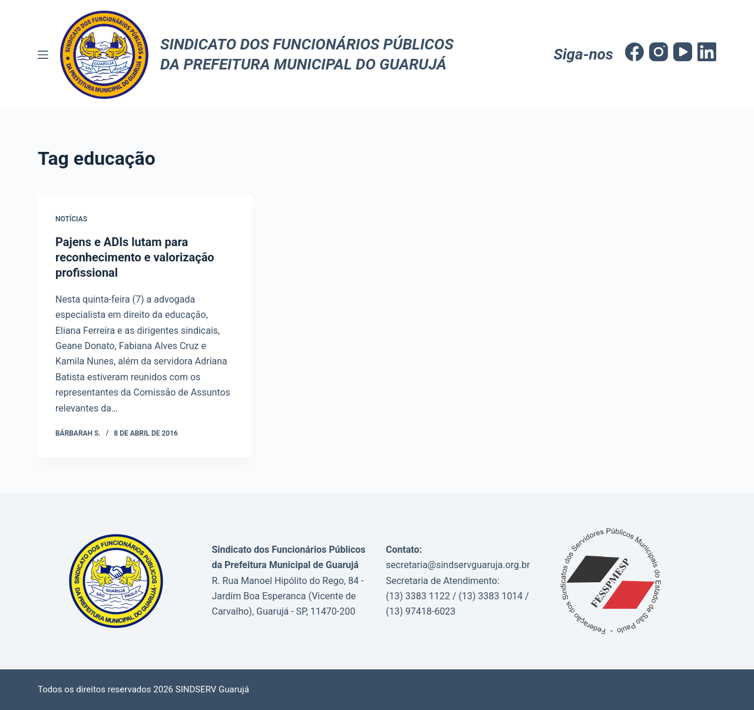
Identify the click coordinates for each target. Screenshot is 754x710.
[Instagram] (658, 51)
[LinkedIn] (706, 51)
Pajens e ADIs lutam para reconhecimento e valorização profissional (134, 257)
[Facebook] (634, 51)
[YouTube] (682, 51)
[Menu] (43, 54)
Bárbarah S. (78, 433)
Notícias (71, 219)
